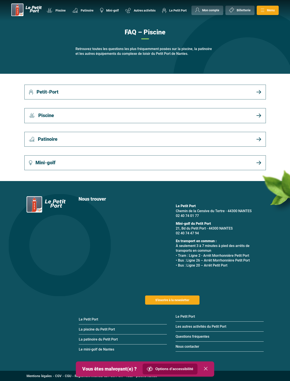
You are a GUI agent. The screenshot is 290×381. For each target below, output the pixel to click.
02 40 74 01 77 (187, 216)
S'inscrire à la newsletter (172, 300)
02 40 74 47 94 (187, 233)
